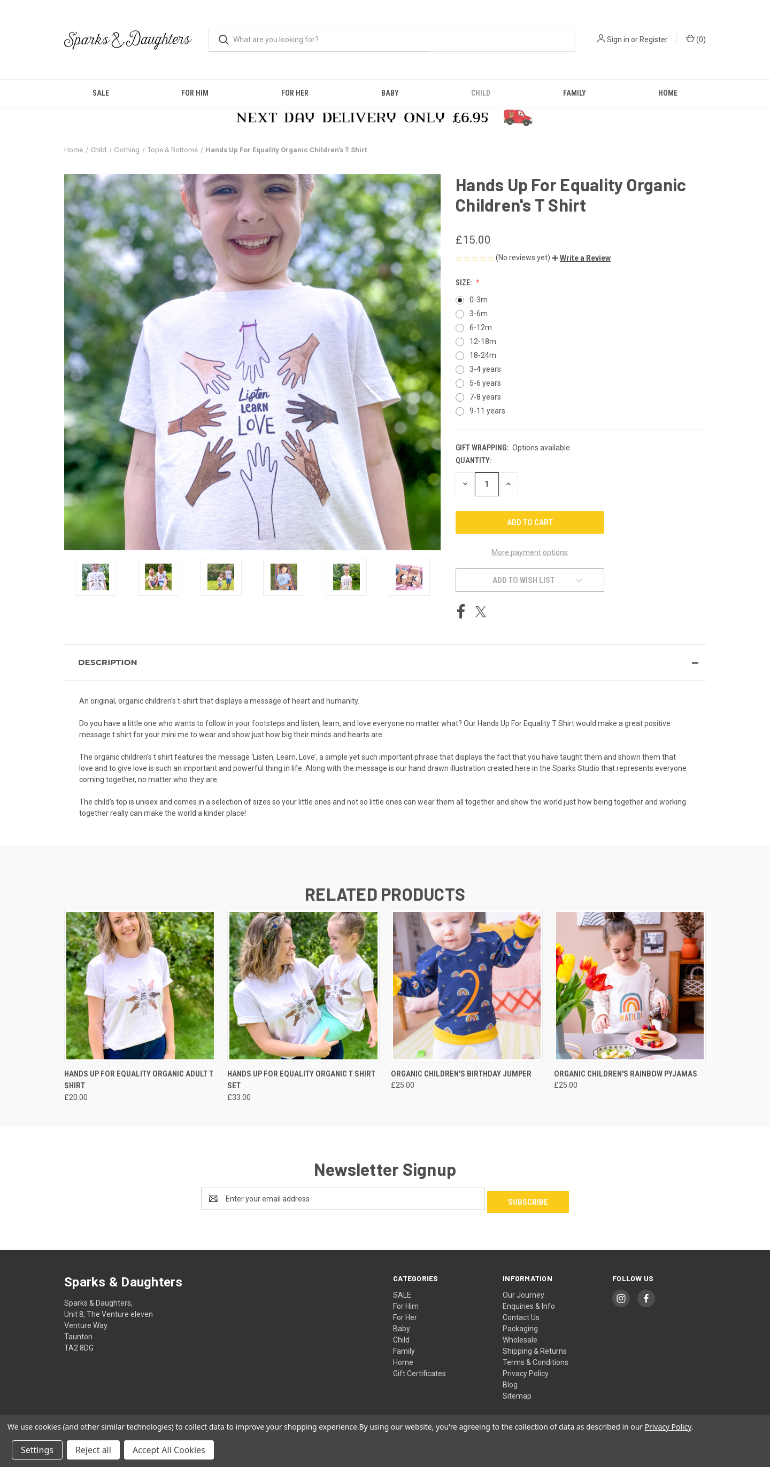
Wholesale (520, 1336)
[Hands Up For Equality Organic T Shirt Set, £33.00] (303, 986)
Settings (37, 1450)
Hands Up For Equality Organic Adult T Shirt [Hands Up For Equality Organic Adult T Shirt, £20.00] (138, 1080)
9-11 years (487, 411)
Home (667, 93)
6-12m (480, 327)
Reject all (93, 1450)
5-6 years (485, 383)
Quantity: (473, 460)
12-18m (482, 341)
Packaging (520, 1325)
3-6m (478, 313)
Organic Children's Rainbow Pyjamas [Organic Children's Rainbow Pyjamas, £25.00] (625, 1074)
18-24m (482, 355)
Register (654, 39)
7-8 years (485, 397)
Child (480, 93)
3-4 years (485, 369)
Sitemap (517, 1392)
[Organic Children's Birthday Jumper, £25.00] (467, 986)
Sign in (618, 39)
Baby (390, 93)
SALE (101, 93)
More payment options (529, 552)
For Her (295, 93)
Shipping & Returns (535, 1348)
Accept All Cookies (169, 1450)
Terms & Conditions (535, 1359)
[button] (581, 258)
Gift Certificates (419, 1370)
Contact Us (521, 1314)
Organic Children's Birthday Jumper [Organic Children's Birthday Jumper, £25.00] (461, 1074)
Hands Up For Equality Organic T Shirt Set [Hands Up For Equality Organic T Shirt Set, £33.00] (301, 1080)
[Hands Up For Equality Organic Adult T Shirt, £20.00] (140, 986)
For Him (195, 93)
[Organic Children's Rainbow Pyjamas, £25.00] (630, 986)
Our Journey (523, 1291)
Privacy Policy (526, 1370)
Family (574, 93)
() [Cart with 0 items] (696, 39)
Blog (510, 1381)
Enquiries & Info (529, 1303)
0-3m (478, 299)
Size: (464, 282)
